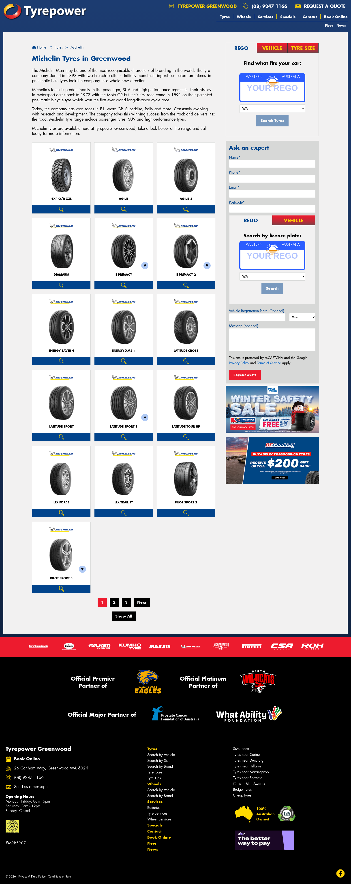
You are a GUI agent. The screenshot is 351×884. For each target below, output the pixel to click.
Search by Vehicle (161, 754)
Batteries (153, 807)
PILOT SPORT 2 (186, 502)
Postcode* (237, 202)
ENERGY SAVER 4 (61, 351)
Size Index (241, 748)
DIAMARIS (61, 275)
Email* (234, 187)
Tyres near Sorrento (247, 777)
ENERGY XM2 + (123, 351)
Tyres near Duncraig (248, 760)
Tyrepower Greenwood (203, 6)
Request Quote (244, 375)
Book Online (336, 16)
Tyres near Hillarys (247, 766)
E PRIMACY (124, 275)
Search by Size (158, 760)
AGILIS (123, 199)
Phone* (234, 172)
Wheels (244, 16)
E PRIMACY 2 (186, 275)
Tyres (225, 16)
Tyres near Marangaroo (251, 772)
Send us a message (30, 786)
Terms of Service (269, 363)
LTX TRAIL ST (124, 502)
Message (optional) (243, 326)
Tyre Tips (154, 778)
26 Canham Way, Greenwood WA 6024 (51, 768)
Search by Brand (160, 766)
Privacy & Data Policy (31, 876)
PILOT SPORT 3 (61, 578)
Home (39, 47)
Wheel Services (159, 819)
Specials (287, 16)
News (341, 25)
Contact (310, 16)
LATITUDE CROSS (186, 351)
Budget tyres (242, 789)
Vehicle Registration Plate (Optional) (256, 311)
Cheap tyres (242, 795)
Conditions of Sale (59, 876)
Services (265, 16)
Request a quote (320, 6)
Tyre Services (157, 813)
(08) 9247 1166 (269, 6)
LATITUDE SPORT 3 (123, 426)
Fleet (329, 25)
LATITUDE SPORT (61, 426)
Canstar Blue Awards (249, 783)
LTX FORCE (61, 502)
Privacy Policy (239, 363)
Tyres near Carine (246, 754)
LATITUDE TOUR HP (186, 426)
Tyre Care (154, 772)
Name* (234, 157)
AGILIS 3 (186, 199)
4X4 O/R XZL (61, 199)
